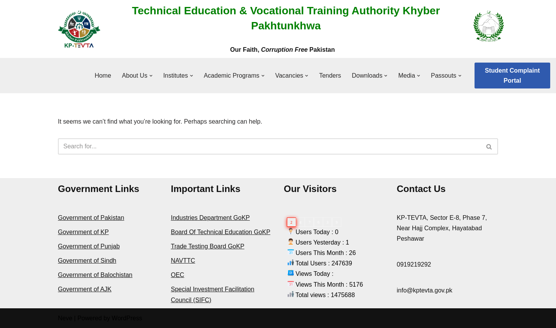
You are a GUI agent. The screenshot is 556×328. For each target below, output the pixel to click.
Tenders (330, 75)
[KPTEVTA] (79, 29)
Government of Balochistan (95, 275)
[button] (151, 75)
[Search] (269, 146)
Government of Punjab (89, 246)
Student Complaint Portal (512, 75)
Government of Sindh (87, 260)
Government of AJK (85, 289)
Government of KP (83, 232)
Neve (65, 318)
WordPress (127, 318)
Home (103, 75)
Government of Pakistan (91, 217)
